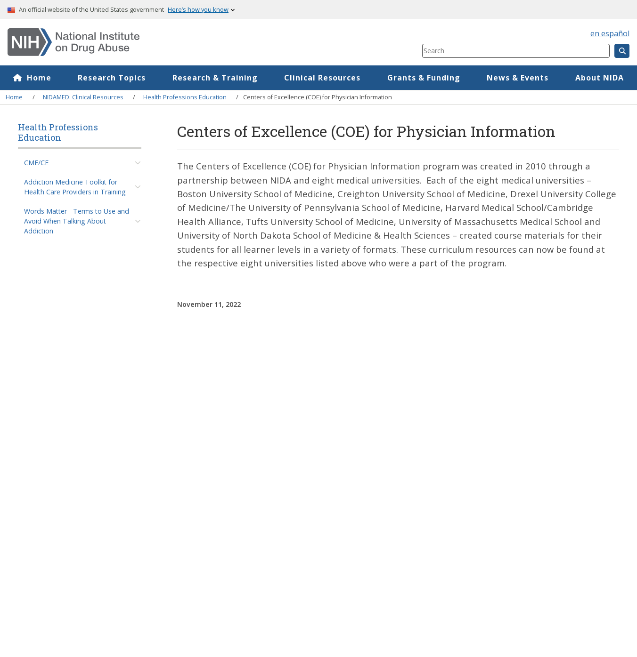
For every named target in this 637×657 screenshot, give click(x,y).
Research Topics (112, 77)
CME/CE (36, 162)
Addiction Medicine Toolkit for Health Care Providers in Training (75, 186)
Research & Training (215, 77)
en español (609, 33)
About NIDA (599, 77)
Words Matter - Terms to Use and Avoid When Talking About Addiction (76, 221)
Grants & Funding (423, 77)
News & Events (517, 77)
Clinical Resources (322, 77)
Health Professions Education (185, 97)
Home (39, 77)
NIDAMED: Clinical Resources (83, 97)
